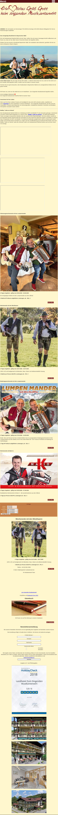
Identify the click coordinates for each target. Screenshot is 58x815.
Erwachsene (4, 509)
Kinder (4, 511)
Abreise (4, 508)
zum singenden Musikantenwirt (29, 592)
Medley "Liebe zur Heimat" (35, 114)
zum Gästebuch (50, 622)
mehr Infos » (51, 302)
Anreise (4, 506)
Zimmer (4, 512)
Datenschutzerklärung (29, 657)
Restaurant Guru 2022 (32, 595)
